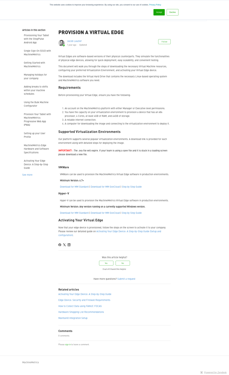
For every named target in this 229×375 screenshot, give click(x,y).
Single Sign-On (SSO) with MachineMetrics (37, 52)
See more (27, 174)
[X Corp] (64, 244)
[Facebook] (59, 244)
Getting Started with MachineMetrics (34, 64)
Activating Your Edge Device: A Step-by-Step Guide (36, 164)
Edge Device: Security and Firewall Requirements (84, 300)
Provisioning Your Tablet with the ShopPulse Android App (36, 38)
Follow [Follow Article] (164, 41)
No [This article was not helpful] (122, 263)
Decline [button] (172, 12)
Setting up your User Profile (34, 134)
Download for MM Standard (74, 186)
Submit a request (126, 278)
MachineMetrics (30, 362)
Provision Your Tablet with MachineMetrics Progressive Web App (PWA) (37, 119)
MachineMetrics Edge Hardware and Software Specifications (36, 148)
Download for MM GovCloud (105, 186)
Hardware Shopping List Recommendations (81, 311)
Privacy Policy (155, 5)
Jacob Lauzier (74, 41)
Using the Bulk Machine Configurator (36, 103)
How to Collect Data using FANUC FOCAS (80, 306)
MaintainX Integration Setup (72, 318)
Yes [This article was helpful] (106, 263)
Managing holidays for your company (35, 76)
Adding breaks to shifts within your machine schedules (36, 90)
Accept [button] (159, 12)
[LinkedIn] (69, 244)
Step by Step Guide (132, 186)
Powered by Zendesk (215, 372)
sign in (68, 344)
